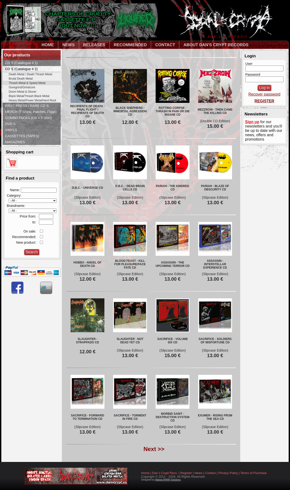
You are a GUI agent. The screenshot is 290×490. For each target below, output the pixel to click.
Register (186, 473)
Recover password (264, 94)
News (199, 473)
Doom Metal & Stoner (22, 91)
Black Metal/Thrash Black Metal (29, 96)
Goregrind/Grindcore (22, 87)
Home (145, 473)
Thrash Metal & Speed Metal (27, 83)
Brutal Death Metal (21, 78)
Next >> (154, 449)
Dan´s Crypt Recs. (165, 473)
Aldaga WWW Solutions (168, 479)
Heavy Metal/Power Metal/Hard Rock (32, 100)
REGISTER (264, 101)
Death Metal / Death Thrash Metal (30, 74)
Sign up (252, 122)
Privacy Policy (228, 473)
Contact (210, 473)
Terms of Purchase (253, 473)
